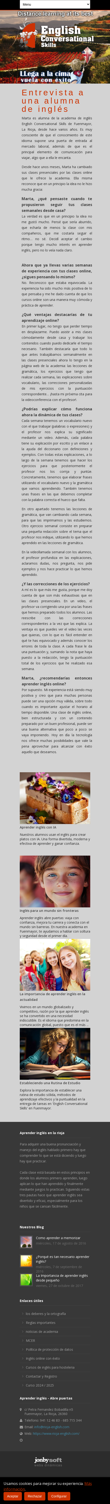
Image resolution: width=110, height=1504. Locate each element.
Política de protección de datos (49, 1349)
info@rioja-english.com (51, 1427)
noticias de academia (42, 1331)
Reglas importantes (40, 1322)
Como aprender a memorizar (58, 1238)
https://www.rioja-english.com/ (56, 1433)
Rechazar (35, 1496)
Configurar (59, 1496)
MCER (30, 1340)
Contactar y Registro (41, 1376)
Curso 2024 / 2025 (40, 1385)
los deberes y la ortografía (46, 1313)
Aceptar (12, 1496)
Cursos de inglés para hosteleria (50, 1367)
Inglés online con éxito (43, 1358)
